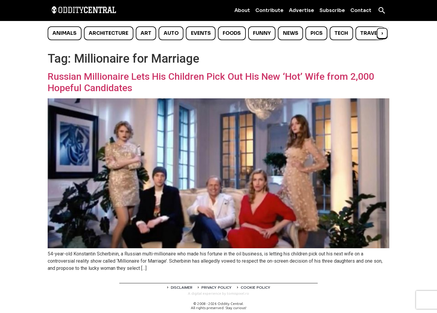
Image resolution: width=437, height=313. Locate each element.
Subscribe (332, 10)
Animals (64, 33)
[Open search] (381, 10)
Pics (317, 33)
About (242, 10)
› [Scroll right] (382, 33)
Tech (341, 33)
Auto (171, 33)
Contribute (269, 10)
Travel (370, 33)
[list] (218, 33)
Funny (262, 33)
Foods (232, 33)
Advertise (301, 10)
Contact (360, 10)
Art (146, 33)
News (290, 33)
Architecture (108, 33)
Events (201, 33)
